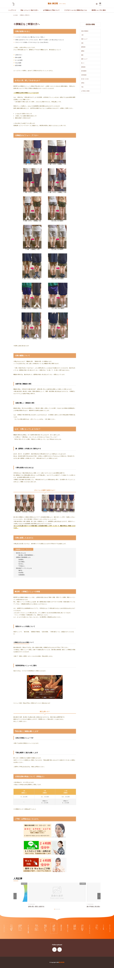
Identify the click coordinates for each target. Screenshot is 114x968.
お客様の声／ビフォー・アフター (20, 927)
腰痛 (82, 55)
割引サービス (67, 928)
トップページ (12, 10)
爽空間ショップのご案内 (99, 10)
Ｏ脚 (82, 35)
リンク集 (103, 927)
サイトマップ (109, 928)
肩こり (82, 63)
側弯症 (82, 82)
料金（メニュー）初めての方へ (29, 10)
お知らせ (25, 883)
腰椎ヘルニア (84, 59)
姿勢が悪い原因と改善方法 (36, 906)
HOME (16, 15)
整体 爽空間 (57, 4)
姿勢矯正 (83, 883)
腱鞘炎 (82, 51)
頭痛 (82, 43)
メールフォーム (89, 929)
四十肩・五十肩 (84, 78)
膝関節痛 (83, 47)
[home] (54, 949)
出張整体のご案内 (74, 927)
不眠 (82, 86)
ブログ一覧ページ (97, 927)
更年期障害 (83, 71)
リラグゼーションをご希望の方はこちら (75, 10)
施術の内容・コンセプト (45, 928)
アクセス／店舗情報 (11, 927)
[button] (15, 896)
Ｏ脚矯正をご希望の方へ (54, 928)
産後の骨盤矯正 (84, 31)
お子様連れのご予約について (51, 10)
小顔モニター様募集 (82, 927)
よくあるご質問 (28, 929)
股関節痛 (83, 67)
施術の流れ (61, 927)
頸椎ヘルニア (84, 39)
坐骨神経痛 (83, 74)
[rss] (59, 949)
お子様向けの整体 (85, 90)
